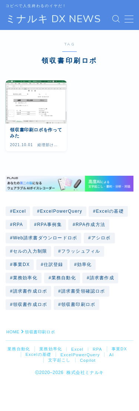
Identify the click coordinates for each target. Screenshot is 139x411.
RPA (97, 349)
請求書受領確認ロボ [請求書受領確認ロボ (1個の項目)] (83, 291)
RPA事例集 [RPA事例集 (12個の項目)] (49, 224)
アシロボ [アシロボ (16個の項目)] (101, 237)
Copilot (88, 360)
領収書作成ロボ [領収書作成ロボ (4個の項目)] (30, 304)
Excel (77, 349)
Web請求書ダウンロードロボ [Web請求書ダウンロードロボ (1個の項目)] (45, 237)
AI (111, 355)
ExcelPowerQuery (80, 355)
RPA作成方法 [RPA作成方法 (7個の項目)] (90, 224)
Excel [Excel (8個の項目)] (19, 211)
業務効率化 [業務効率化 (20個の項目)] (25, 277)
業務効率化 (50, 349)
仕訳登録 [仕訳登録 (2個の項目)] (53, 264)
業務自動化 (18, 349)
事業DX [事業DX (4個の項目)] (21, 264)
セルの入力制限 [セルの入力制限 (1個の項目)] (30, 251)
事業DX (119, 349)
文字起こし (59, 360)
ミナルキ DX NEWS (53, 19)
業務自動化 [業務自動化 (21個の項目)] (63, 277)
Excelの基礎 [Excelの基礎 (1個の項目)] (110, 211)
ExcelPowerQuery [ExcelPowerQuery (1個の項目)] (61, 211)
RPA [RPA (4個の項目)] (18, 224)
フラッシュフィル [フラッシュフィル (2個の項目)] (80, 251)
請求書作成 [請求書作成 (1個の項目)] (102, 277)
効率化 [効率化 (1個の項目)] (84, 264)
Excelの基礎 (39, 354)
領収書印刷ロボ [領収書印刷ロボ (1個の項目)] (78, 304)
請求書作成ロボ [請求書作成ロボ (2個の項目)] (30, 291)
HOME (12, 332)
